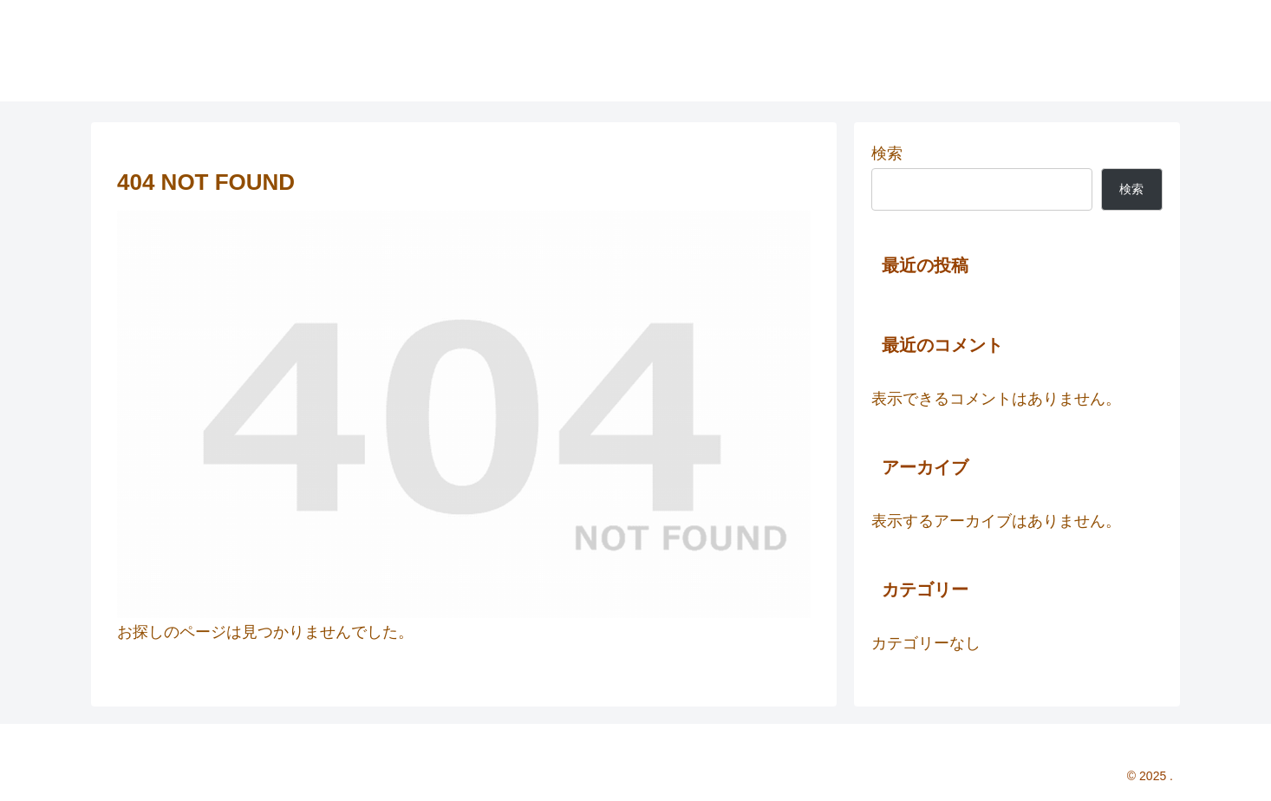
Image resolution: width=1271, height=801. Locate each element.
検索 (887, 153)
